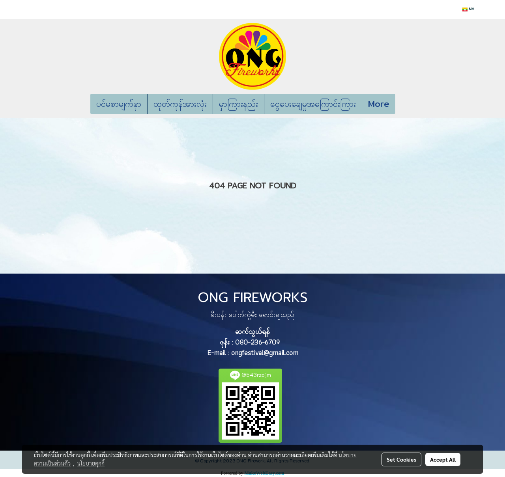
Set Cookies (401, 459)
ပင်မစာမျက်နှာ (118, 103)
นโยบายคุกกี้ (91, 463)
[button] (407, 104)
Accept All (443, 459)
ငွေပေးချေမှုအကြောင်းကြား (313, 103)
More (378, 103)
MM (468, 9)
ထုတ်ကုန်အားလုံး (180, 103)
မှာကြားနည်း (238, 103)
